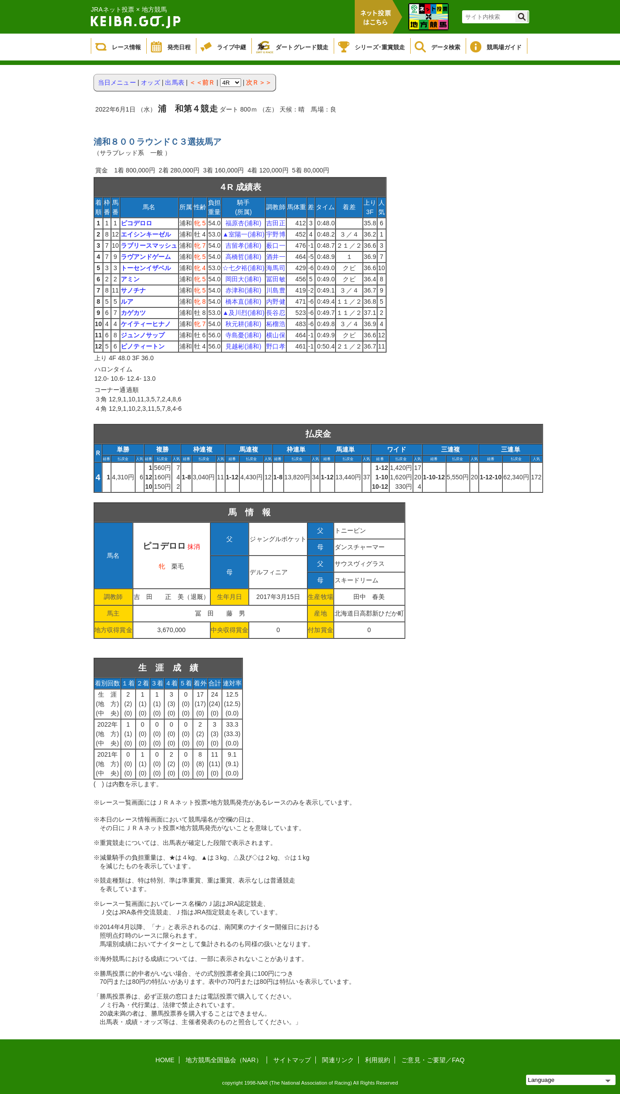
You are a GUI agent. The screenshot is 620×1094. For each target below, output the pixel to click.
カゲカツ (133, 312)
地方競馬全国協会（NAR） (224, 1060)
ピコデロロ (137, 223)
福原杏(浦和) (243, 223)
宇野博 (275, 234)
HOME (165, 1060)
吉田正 (275, 223)
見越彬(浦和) (243, 346)
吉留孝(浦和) (243, 245)
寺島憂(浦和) (243, 335)
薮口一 (275, 245)
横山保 (275, 335)
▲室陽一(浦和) (243, 234)
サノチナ (133, 290)
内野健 (275, 301)
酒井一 (275, 256)
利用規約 (377, 1060)
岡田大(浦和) (243, 279)
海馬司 (275, 267)
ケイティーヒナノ (146, 323)
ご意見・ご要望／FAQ (432, 1060)
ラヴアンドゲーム (146, 256)
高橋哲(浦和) (243, 256)
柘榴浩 (275, 323)
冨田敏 (275, 279)
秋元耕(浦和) (243, 323)
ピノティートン (143, 346)
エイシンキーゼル (146, 234)
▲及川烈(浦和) (243, 312)
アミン (130, 279)
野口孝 (275, 346)
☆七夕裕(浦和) (243, 267)
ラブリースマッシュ (149, 245)
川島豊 (275, 290)
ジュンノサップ (143, 335)
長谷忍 (275, 312)
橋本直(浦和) (243, 301)
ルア (127, 301)
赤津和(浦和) (243, 290)
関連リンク (338, 1060)
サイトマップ (292, 1060)
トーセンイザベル (146, 267)
